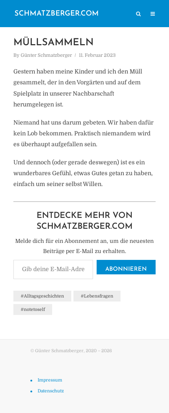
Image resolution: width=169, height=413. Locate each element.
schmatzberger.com (56, 13)
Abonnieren (126, 269)
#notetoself (33, 309)
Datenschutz (51, 390)
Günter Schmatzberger (46, 55)
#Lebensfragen (97, 296)
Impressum (50, 380)
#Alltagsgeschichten (42, 296)
